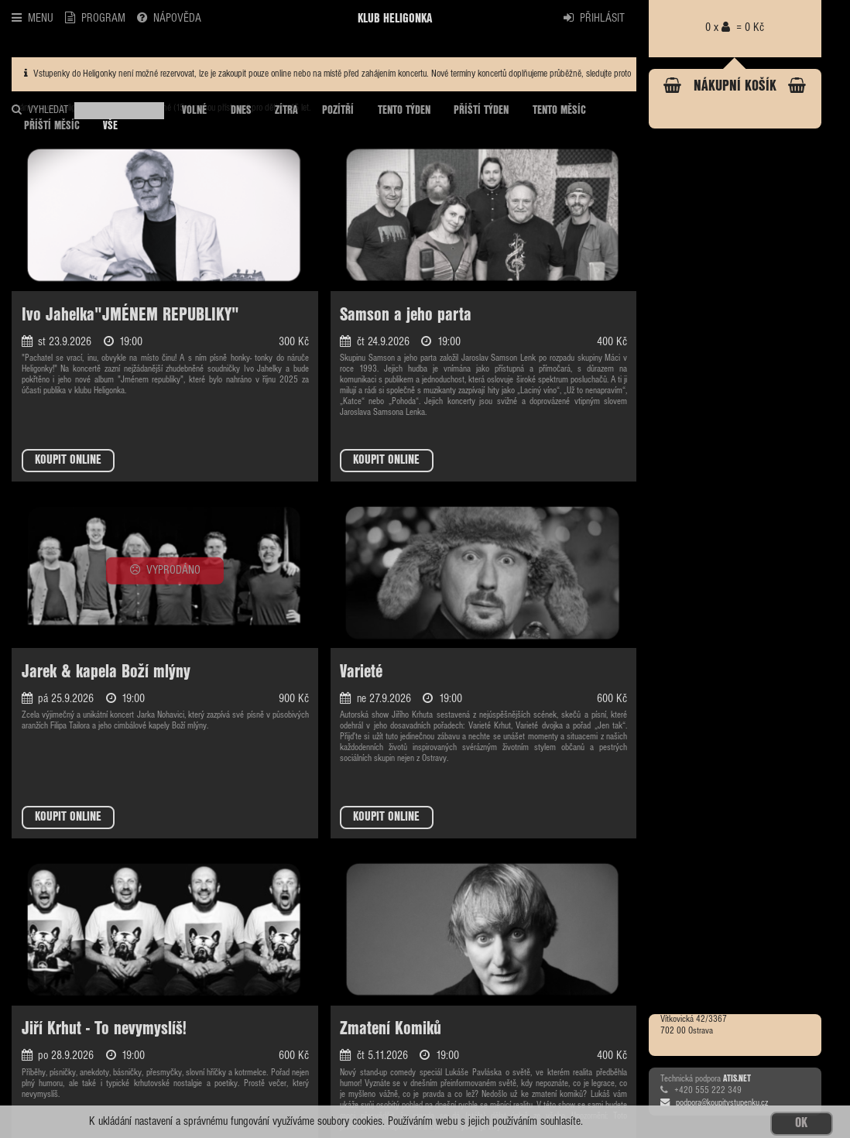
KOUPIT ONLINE (68, 460)
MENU (32, 18)
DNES (241, 110)
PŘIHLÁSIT (594, 18)
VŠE (110, 126)
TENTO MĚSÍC (559, 110)
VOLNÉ (194, 110)
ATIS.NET (737, 1079)
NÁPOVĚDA (169, 18)
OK (801, 1123)
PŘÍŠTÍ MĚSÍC (52, 126)
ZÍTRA (286, 110)
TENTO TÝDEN (404, 110)
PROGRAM (95, 18)
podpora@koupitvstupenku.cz (714, 1103)
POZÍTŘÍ (338, 110)
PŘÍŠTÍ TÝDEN (481, 110)
